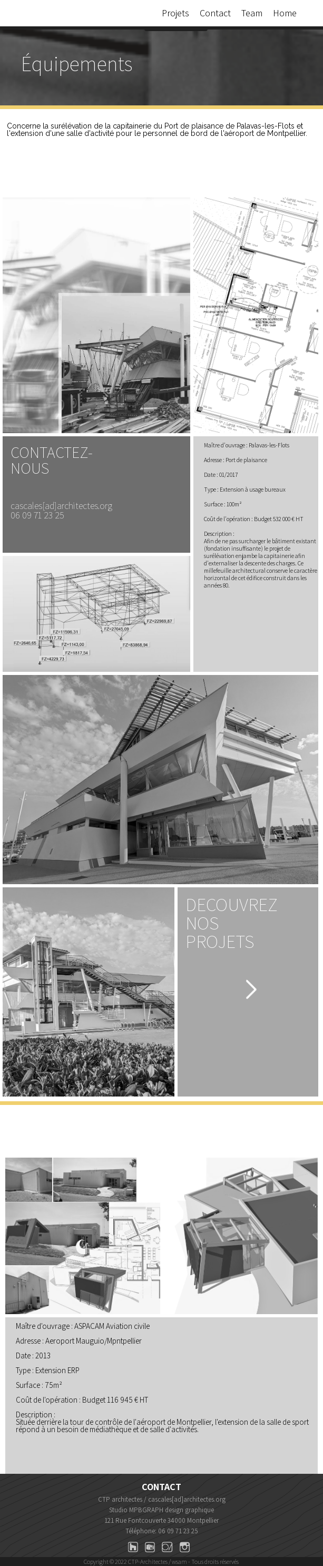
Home (285, 13)
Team (251, 13)
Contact (215, 13)
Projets (175, 13)
